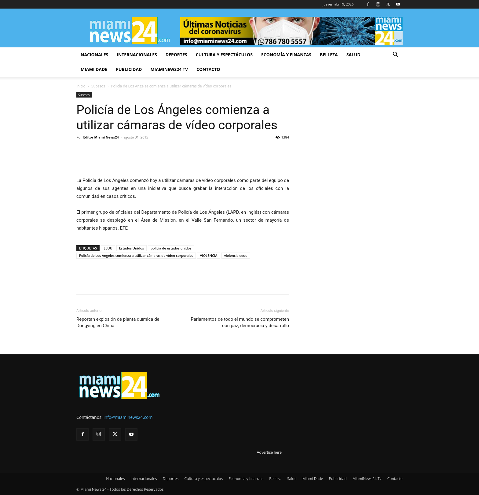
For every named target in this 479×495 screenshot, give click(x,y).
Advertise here (269, 452)
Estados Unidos (131, 248)
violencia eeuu (235, 255)
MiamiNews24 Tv (169, 69)
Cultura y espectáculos (224, 54)
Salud (353, 54)
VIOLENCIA (208, 255)
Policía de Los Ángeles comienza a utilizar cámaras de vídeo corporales (136, 255)
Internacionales (137, 54)
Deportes (176, 54)
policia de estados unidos (171, 248)
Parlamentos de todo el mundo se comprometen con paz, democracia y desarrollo (240, 322)
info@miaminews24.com (128, 417)
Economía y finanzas (286, 54)
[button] (395, 55)
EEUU (108, 248)
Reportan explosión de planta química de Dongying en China (117, 322)
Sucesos (98, 86)
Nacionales (94, 54)
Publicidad (129, 69)
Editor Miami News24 (101, 137)
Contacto (208, 69)
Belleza (329, 54)
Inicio (81, 86)
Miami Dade (94, 69)
